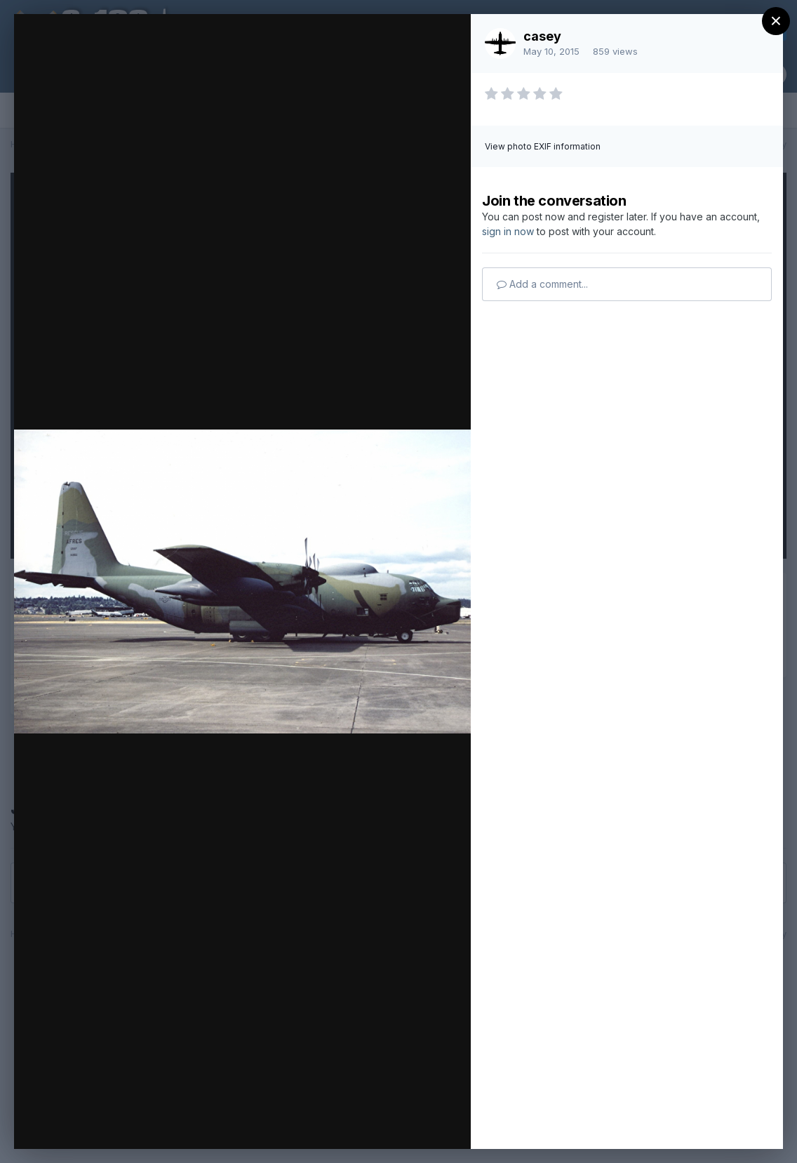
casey (542, 36)
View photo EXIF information (543, 146)
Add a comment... (542, 284)
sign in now (508, 231)
